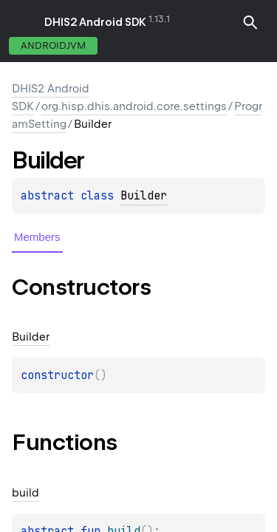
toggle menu (22, 22)
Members (37, 237)
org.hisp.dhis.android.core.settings (134, 106)
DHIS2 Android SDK (95, 22)
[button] (250, 22)
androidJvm (53, 45)
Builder (143, 195)
